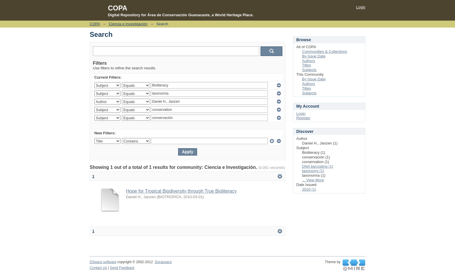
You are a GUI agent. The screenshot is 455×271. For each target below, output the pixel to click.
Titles (306, 65)
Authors (308, 61)
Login (360, 7)
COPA (95, 24)
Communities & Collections (324, 51)
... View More (313, 180)
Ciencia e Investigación (128, 24)
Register (303, 118)
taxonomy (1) (313, 171)
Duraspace (163, 262)
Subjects (309, 70)
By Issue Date (314, 56)
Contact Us (98, 268)
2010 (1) (309, 189)
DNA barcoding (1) (317, 166)
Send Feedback (122, 268)
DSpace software (103, 262)
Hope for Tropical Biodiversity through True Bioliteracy (181, 191)
